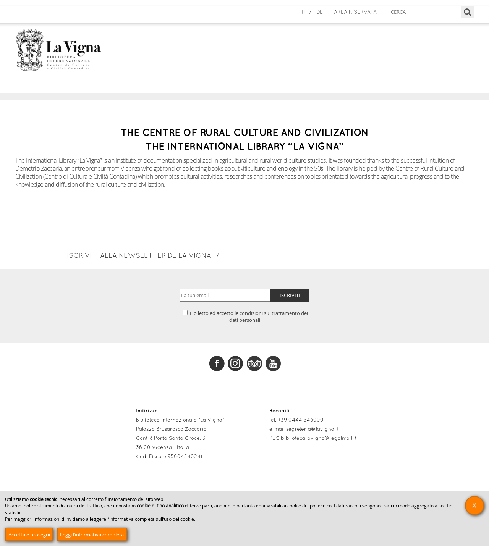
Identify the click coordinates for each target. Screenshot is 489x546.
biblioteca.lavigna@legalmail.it (319, 438)
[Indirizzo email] (225, 295)
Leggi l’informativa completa (92, 534)
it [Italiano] (304, 12)
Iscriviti (290, 295)
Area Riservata (355, 12)
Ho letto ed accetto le (245, 316)
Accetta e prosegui (29, 534)
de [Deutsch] (319, 12)
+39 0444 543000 (301, 420)
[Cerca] (467, 12)
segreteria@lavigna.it (312, 429)
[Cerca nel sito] (431, 12)
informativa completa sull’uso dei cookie (151, 519)
